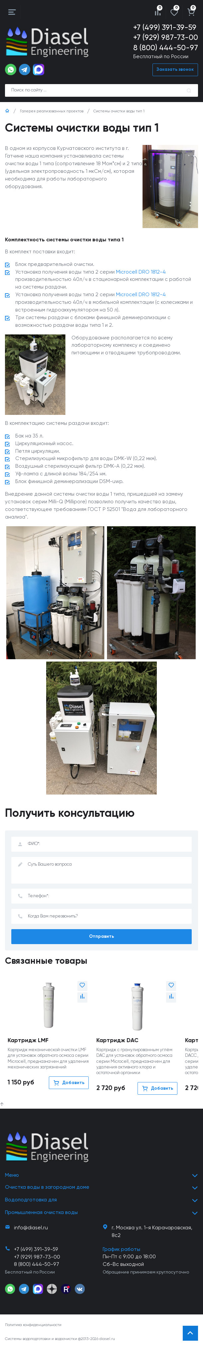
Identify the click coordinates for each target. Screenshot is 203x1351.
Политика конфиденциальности (33, 1326)
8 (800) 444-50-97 (165, 48)
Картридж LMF (28, 1041)
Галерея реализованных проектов (51, 111)
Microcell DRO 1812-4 (141, 272)
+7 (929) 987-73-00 (165, 38)
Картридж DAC (117, 1041)
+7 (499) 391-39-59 (164, 28)
